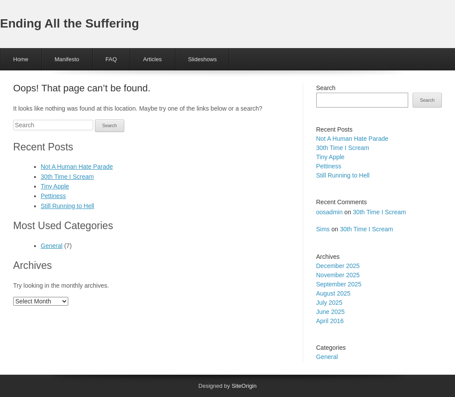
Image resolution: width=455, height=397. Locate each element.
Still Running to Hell (67, 205)
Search (326, 87)
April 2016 (330, 320)
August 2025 (333, 293)
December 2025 (338, 265)
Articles (152, 59)
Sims (323, 229)
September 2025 (339, 284)
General (52, 245)
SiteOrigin (243, 386)
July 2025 (329, 302)
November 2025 (338, 275)
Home (20, 59)
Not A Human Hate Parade (77, 166)
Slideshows (202, 59)
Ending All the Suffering (69, 23)
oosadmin (329, 212)
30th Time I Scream (67, 176)
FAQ (111, 59)
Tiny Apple (55, 186)
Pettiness (53, 195)
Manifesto (67, 59)
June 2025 (330, 311)
